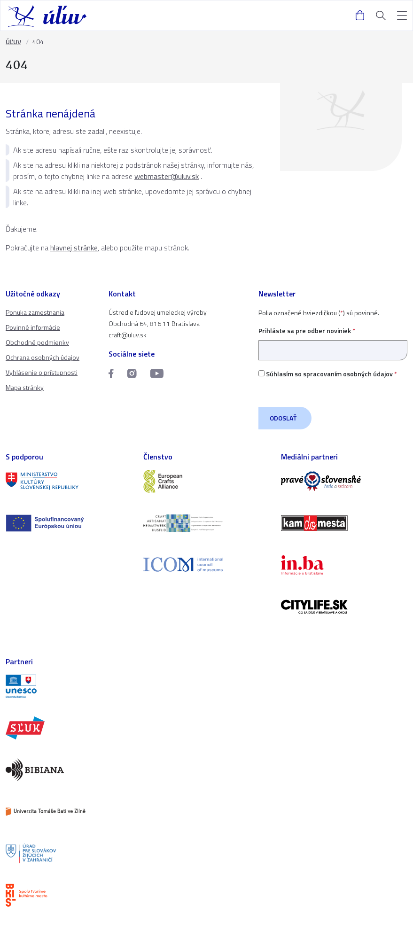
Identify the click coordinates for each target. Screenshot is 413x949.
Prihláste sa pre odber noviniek (332, 340)
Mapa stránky (25, 387)
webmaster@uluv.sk (166, 176)
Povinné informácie (33, 327)
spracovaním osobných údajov (348, 374)
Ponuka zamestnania (35, 312)
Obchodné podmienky (37, 342)
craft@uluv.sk (128, 335)
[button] (402, 16)
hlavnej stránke (74, 247)
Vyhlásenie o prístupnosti (42, 372)
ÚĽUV (13, 42)
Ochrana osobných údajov (42, 357)
